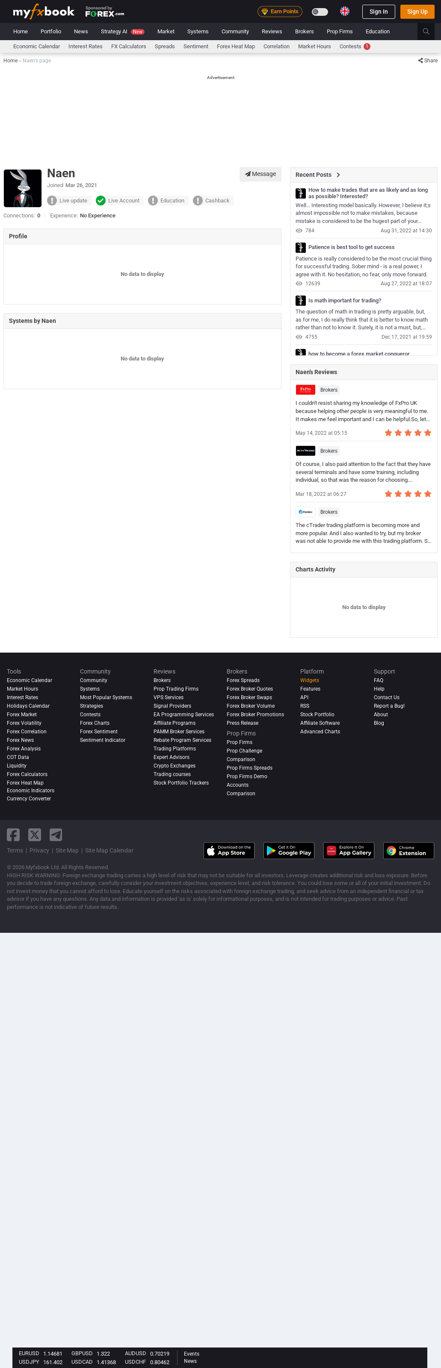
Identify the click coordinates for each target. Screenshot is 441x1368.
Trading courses (172, 774)
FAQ (378, 680)
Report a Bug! (389, 706)
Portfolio (51, 31)
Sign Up (417, 11)
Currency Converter (29, 799)
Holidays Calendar (28, 706)
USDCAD (82, 1362)
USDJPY (29, 1362)
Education (378, 31)
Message (260, 173)
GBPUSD (82, 1353)
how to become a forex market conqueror (359, 354)
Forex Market (22, 715)
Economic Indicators (30, 791)
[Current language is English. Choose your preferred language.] (344, 11)
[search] (431, 31)
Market (166, 31)
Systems (198, 31)
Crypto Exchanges (174, 766)
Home (20, 31)
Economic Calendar (36, 46)
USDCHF (135, 1362)
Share (428, 61)
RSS (304, 706)
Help (379, 689)
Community (235, 31)
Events (191, 1354)
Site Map (67, 850)
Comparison (241, 794)
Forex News (20, 740)
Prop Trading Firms (176, 689)
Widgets (309, 680)
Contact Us (387, 697)
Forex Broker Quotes (250, 689)
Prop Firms (340, 31)
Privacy (39, 850)
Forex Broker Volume (251, 706)
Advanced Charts (320, 732)
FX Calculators (128, 46)
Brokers (304, 31)
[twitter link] (34, 834)
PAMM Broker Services (179, 732)
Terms (15, 850)
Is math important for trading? (344, 301)
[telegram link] (56, 834)
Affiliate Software (320, 723)
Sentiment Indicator (102, 740)
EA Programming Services (184, 715)
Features (310, 689)
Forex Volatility (24, 723)
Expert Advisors (171, 757)
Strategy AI (123, 31)
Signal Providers (172, 706)
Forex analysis (24, 749)
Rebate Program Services (182, 740)
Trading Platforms (175, 749)
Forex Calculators (27, 774)
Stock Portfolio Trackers (181, 783)
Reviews (272, 31)
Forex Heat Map (236, 46)
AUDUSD (135, 1353)
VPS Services (169, 697)
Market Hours (314, 46)
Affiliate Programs (174, 723)
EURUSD (29, 1353)
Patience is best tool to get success (351, 247)
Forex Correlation (27, 732)
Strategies (91, 706)
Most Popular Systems (106, 697)
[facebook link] (13, 834)
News (81, 31)
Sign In (379, 11)
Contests (355, 46)
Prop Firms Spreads (249, 768)
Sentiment (196, 46)
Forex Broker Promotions (255, 715)
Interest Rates (85, 46)
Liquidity (17, 766)
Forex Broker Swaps (249, 697)
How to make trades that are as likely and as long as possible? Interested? (368, 193)
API (304, 697)
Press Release (242, 723)
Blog (379, 723)
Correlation (276, 46)
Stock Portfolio (317, 715)
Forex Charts (95, 723)
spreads (165, 46)
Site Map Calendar (109, 850)
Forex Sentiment (99, 732)
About (381, 715)
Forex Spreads (243, 680)
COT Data (18, 757)
